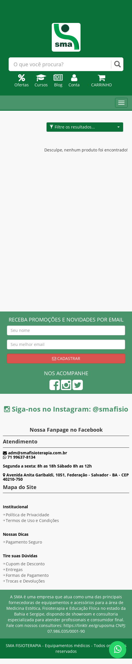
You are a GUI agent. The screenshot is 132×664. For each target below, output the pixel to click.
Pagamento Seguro (24, 542)
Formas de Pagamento (27, 575)
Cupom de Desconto (25, 563)
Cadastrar (66, 358)
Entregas (14, 569)
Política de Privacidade (27, 514)
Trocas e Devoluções (25, 581)
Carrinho (101, 81)
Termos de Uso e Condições (32, 520)
